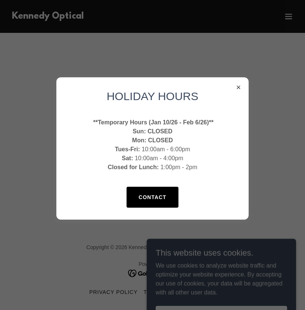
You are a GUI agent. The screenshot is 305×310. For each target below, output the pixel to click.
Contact (152, 197)
